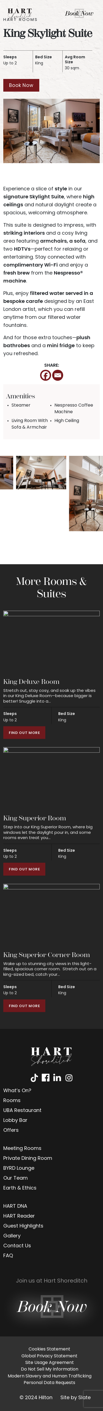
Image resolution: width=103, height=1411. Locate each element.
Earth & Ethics (20, 1188)
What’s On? (17, 1091)
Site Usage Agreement (49, 1363)
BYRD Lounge (18, 1168)
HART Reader (19, 1216)
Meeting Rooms (22, 1148)
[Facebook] (45, 375)
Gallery (12, 1236)
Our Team (15, 1178)
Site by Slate (75, 1398)
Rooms (12, 1100)
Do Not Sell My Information (49, 1369)
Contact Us (17, 1246)
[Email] (57, 375)
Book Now (21, 85)
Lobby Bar (15, 1120)
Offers (11, 1130)
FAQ (8, 1256)
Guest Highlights (23, 1226)
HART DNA (15, 1206)
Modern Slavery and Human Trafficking (49, 1376)
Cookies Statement (49, 1349)
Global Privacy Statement (49, 1356)
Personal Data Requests (49, 1383)
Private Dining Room (27, 1158)
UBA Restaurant (22, 1110)
